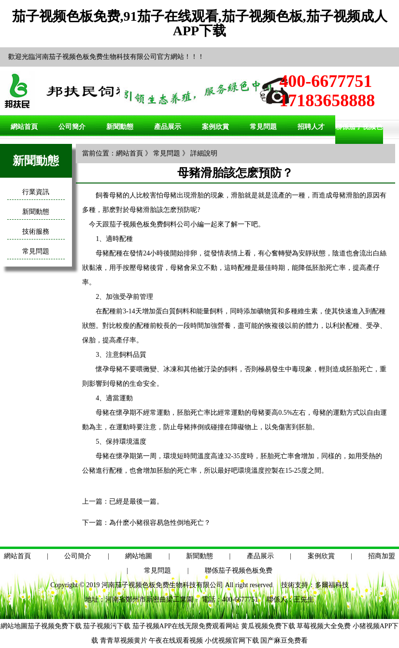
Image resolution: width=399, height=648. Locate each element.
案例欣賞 (215, 126)
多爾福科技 (332, 585)
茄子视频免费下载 (55, 626)
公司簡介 (72, 126)
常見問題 (263, 126)
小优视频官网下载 (232, 640)
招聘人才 (311, 126)
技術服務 (35, 231)
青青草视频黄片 (123, 640)
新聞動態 (119, 126)
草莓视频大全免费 (324, 626)
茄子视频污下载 (106, 626)
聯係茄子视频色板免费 (238, 570)
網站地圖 (138, 556)
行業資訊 (35, 192)
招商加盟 (381, 556)
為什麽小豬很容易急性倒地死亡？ (160, 522)
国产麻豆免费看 (284, 640)
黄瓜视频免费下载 (268, 626)
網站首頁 (24, 126)
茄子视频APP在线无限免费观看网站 (186, 626)
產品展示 (167, 126)
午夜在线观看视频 (176, 640)
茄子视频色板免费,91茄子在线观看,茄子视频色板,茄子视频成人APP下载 (199, 23)
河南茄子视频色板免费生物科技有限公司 (162, 585)
